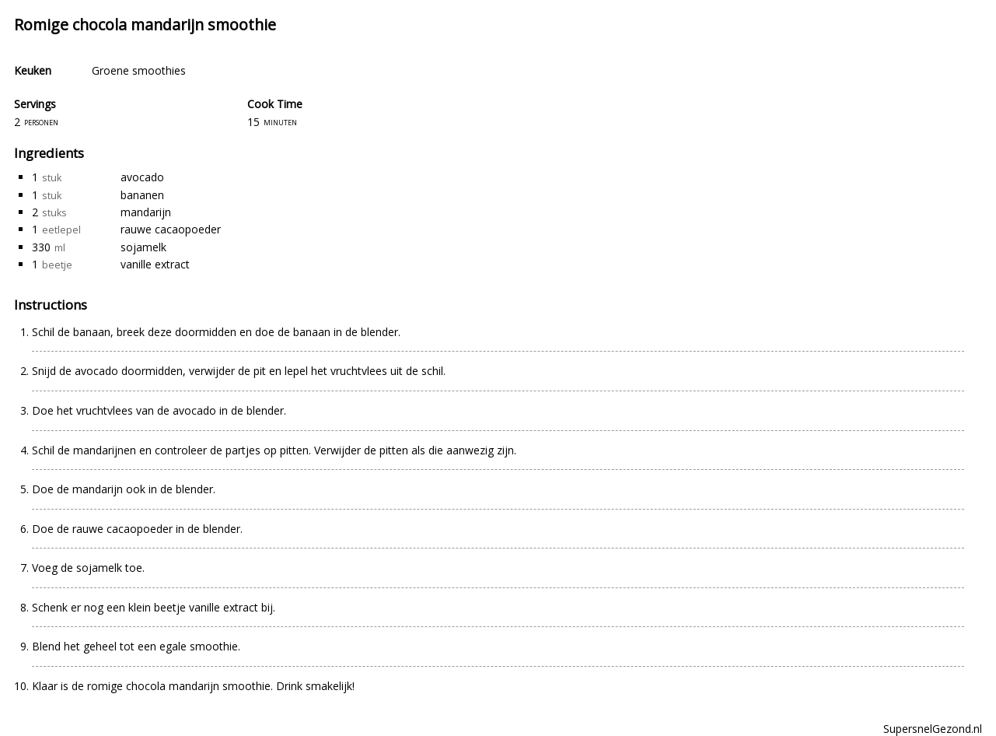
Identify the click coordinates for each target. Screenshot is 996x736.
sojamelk (143, 247)
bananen (142, 195)
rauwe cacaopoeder (171, 229)
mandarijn (146, 212)
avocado (142, 177)
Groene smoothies (139, 70)
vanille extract (155, 264)
